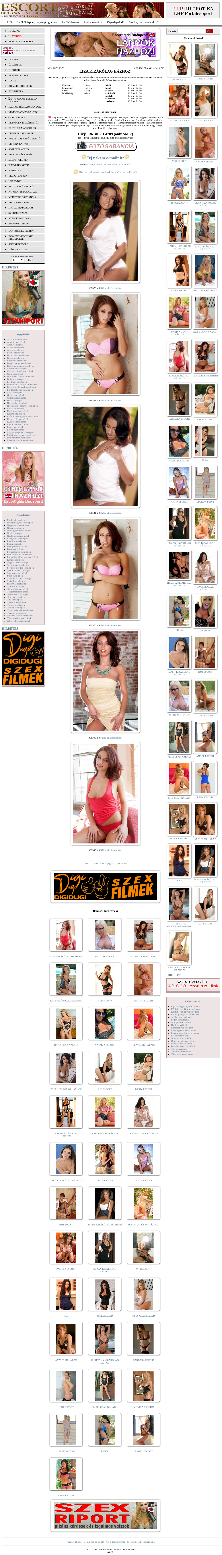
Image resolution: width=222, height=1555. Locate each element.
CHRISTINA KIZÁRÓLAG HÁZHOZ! (105, 1361)
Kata (66, 1315)
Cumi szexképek (15, 373)
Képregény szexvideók (182, 1027)
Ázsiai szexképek (15, 350)
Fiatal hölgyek (18, 165)
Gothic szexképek (16, 395)
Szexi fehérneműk (20, 154)
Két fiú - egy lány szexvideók (185, 1009)
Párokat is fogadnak (22, 191)
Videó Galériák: (193, 1001)
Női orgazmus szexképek (19, 530)
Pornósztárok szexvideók (183, 1046)
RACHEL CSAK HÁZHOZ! (144, 1133)
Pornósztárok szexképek (19, 551)
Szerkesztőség (134, 1541)
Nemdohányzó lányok (23, 112)
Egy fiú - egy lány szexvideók (185, 1006)
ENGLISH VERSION (24, 50)
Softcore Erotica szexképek (20, 567)
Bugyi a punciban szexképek (21, 366)
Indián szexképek (15, 408)
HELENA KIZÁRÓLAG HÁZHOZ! (179, 584)
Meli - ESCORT (205, 715)
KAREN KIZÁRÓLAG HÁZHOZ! (66, 1134)
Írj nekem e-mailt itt (105, 158)
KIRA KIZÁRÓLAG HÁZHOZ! (66, 1000)
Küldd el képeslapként (111, 288)
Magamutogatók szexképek (20, 432)
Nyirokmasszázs (19, 218)
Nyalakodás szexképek (18, 535)
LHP (9, 22)
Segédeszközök (18, 149)
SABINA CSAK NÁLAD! (105, 1133)
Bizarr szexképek (15, 358)
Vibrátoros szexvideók (182, 1054)
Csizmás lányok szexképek (20, 371)
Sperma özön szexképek (19, 570)
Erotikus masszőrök (22, 128)
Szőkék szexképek (16, 581)
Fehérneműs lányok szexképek (22, 384)
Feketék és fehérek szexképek (21, 387)
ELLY (205, 460)
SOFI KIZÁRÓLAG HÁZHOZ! (143, 1224)
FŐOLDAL (14, 30)
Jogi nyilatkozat (74, 1541)
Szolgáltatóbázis (93, 22)
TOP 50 (12, 80)
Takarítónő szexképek (17, 589)
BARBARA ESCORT (143, 1360)
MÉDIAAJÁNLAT (17, 249)
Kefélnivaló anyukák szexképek (22, 416)
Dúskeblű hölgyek (21, 133)
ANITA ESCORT (143, 1180)
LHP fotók (15, 181)
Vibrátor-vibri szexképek (19, 618)
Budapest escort (19, 223)
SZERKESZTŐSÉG (18, 244)
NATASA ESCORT (143, 1000)
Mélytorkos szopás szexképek (21, 435)
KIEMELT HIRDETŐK (20, 86)
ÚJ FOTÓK (14, 70)
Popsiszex (14, 170)
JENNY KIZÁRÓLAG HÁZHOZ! (105, 1224)
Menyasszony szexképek (19, 437)
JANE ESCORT (144, 1269)
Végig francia (17, 175)
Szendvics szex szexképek (20, 578)
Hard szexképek (15, 400)
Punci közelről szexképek (19, 554)
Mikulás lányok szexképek (20, 440)
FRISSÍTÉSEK (15, 91)
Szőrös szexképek (16, 586)
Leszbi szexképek (15, 429)
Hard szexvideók (179, 1025)
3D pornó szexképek (17, 339)
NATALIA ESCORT (105, 1045)
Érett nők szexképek (17, 381)
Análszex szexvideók (181, 1017)
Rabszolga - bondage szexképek (22, 557)
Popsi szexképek (15, 549)
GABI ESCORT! (205, 630)
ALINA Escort (105, 1000)
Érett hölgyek (18, 159)
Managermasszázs (20, 207)
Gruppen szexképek (16, 397)
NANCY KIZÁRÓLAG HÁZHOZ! (179, 968)
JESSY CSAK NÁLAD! (144, 1315)
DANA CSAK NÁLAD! (66, 1045)
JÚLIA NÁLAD (105, 1315)
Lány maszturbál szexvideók (185, 1033)
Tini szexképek (14, 599)
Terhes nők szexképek (18, 594)
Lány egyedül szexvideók (183, 1030)
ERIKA (105, 1451)
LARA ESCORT (66, 1495)
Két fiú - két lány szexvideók (185, 1011)
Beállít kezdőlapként (94, 1541)
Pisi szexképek (14, 543)
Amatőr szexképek (16, 342)
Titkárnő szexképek (16, 602)
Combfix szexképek (17, 368)
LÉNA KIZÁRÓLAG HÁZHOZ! (66, 1089)
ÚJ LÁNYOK (15, 64)
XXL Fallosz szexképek (18, 620)
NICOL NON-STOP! (105, 956)
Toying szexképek (16, 607)
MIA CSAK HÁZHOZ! (205, 290)
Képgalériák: (23, 334)
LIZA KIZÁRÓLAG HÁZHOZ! (66, 956)
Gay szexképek (14, 392)
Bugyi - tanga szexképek (19, 363)
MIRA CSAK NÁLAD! (105, 1407)
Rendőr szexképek (16, 559)
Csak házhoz (16, 117)
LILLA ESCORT (105, 1180)
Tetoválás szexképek (17, 597)
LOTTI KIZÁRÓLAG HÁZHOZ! (66, 1180)
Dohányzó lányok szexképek (21, 376)
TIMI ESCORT (66, 1224)
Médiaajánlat (148, 1541)
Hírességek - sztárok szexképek (22, 405)
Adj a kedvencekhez (115, 1541)
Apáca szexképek (15, 347)
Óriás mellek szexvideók (183, 1041)
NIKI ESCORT (66, 1407)
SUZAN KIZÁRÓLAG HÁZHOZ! (105, 1270)
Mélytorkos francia (22, 197)
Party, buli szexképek (17, 538)
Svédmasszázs (17, 213)
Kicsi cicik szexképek (17, 419)
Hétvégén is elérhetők (23, 122)
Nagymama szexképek (18, 525)
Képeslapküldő (115, 22)
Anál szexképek (15, 344)
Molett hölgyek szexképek (20, 522)
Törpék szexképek (16, 605)
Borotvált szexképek (17, 360)
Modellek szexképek (17, 520)
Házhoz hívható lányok (24, 106)
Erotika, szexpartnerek (142, 22)
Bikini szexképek (15, 352)
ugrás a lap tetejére (117, 863)
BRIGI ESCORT (179, 202)
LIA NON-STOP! (66, 1451)
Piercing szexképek (16, 541)
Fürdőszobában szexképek (20, 389)
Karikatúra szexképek (17, 411)
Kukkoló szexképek (16, 421)
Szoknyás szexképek (17, 583)
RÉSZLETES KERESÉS (20, 41)
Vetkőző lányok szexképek (20, 615)
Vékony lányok (18, 144)
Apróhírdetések (70, 22)
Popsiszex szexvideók (181, 1043)
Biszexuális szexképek (18, 355)
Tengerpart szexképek (17, 591)
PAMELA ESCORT (66, 1269)
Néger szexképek (15, 528)
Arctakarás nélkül (21, 186)
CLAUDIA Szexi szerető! (143, 956)
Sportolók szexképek (17, 573)
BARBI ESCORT (143, 1089)
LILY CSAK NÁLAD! (143, 1045)
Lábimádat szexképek (17, 424)
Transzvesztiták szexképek (20, 610)
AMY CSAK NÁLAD (66, 1360)
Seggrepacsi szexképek (18, 562)
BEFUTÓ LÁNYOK (18, 75)
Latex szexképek (15, 427)
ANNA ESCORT (179, 290)
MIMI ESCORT (205, 120)
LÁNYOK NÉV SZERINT (21, 231)
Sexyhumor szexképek (18, 565)
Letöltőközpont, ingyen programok (37, 22)
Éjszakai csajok (19, 202)
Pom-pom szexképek (17, 546)
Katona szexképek (16, 413)
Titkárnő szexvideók (181, 1051)
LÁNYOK (13, 59)
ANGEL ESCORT (144, 1451)
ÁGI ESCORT (105, 1089)
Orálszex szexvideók (181, 1038)
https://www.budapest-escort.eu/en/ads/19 (110, 164)
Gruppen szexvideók (181, 1022)
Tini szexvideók (179, 1049)
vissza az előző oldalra (95, 863)
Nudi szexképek (15, 533)
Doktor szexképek (16, 379)
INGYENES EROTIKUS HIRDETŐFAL (20, 237)
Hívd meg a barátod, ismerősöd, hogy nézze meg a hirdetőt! (105, 172)
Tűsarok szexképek (16, 613)
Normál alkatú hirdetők (25, 138)
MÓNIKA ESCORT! (143, 1407)
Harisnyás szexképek (17, 403)
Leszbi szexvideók (180, 1035)
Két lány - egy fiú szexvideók (185, 1014)
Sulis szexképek (15, 575)
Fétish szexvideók (180, 1019)
